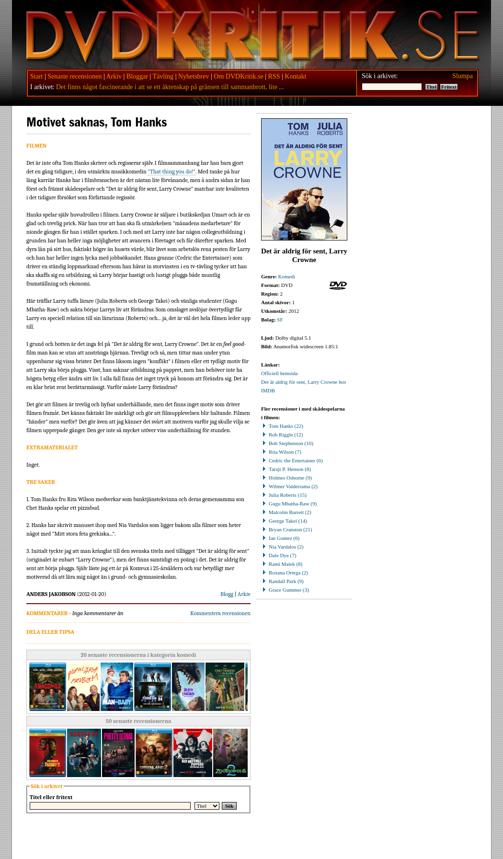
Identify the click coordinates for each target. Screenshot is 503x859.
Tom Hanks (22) (282, 426)
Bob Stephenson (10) (287, 443)
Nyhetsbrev (193, 76)
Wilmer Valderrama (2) (289, 486)
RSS (274, 76)
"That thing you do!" (171, 171)
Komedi (286, 276)
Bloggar (137, 76)
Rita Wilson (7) (281, 452)
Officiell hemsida (279, 373)
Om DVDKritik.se (238, 76)
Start (36, 76)
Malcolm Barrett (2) (286, 512)
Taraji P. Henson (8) (286, 469)
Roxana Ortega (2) (284, 572)
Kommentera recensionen (220, 613)
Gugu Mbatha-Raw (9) (289, 503)
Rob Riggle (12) (282, 434)
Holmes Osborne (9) (286, 478)
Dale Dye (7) (278, 555)
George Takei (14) (284, 521)
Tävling (163, 76)
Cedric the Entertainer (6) (292, 460)
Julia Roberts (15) (284, 495)
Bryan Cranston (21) (286, 529)
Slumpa (462, 76)
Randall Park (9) (282, 581)
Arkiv (114, 76)
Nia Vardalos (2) (282, 547)
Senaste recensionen (74, 76)
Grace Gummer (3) (285, 590)
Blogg (226, 594)
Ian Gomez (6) (280, 538)
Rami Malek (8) (281, 564)
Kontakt (295, 76)
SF (280, 319)
